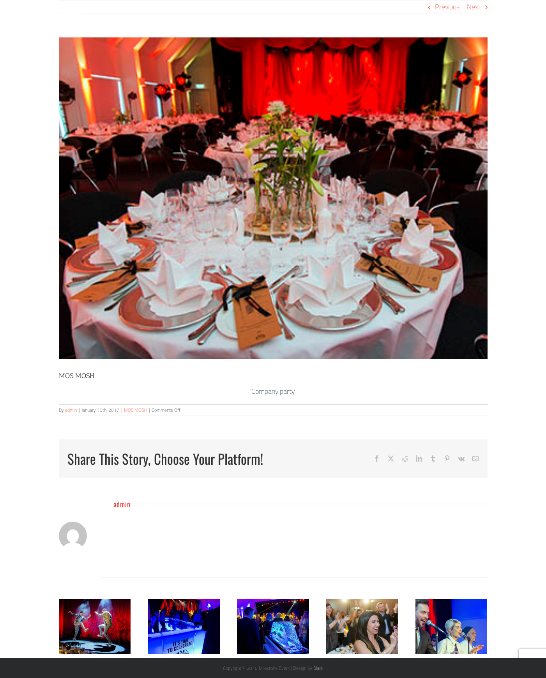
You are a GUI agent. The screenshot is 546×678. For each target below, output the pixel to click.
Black (318, 668)
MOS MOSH (135, 410)
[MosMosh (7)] (273, 198)
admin (71, 410)
